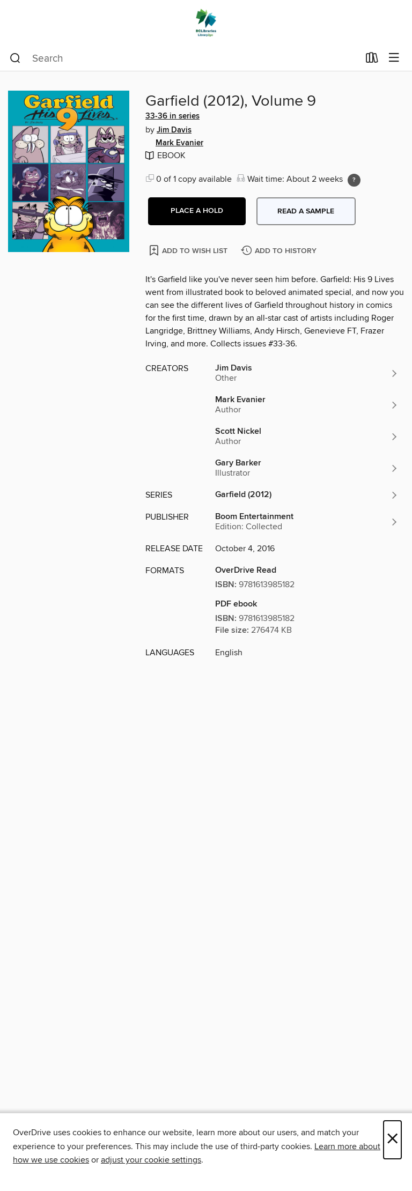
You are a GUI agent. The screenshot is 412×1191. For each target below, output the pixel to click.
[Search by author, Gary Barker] (307, 468)
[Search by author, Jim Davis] (307, 373)
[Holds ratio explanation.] (354, 180)
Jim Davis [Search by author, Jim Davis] (174, 130)
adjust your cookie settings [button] (151, 1160)
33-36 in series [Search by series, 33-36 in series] (172, 116)
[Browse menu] (394, 58)
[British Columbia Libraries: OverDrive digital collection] (206, 22)
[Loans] (372, 60)
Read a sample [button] (305, 211)
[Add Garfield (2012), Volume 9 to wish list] (189, 250)
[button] (197, 211)
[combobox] (184, 58)
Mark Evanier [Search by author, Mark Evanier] (179, 143)
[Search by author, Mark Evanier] (307, 404)
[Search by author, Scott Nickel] (307, 436)
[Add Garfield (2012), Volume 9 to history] (280, 251)
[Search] (15, 58)
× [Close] (392, 1139)
